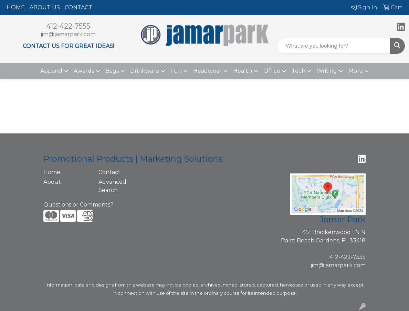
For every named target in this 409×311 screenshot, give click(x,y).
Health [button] (242, 71)
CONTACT (78, 7)
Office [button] (271, 71)
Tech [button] (298, 71)
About (52, 182)
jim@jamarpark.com (68, 34)
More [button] (355, 71)
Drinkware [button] (144, 71)
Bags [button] (112, 71)
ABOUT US (45, 7)
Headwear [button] (207, 71)
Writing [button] (327, 71)
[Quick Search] (333, 46)
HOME (16, 7)
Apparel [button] (51, 71)
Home (51, 172)
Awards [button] (84, 71)
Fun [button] (176, 71)
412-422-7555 (68, 26)
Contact (109, 172)
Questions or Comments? (78, 204)
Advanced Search (112, 186)
